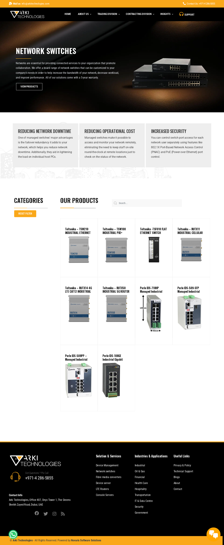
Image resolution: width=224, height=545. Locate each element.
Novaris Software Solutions (86, 540)
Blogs (177, 477)
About (177, 483)
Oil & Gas (140, 471)
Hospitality (141, 489)
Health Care (141, 483)
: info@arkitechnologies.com (29, 3)
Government (141, 512)
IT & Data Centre (144, 501)
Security (139, 506)
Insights (165, 14)
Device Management (107, 465)
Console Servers (105, 495)
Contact (178, 489)
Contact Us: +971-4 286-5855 (199, 3)
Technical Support (183, 471)
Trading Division (107, 14)
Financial (140, 477)
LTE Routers (102, 489)
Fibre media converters (108, 477)
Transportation (143, 495)
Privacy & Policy (182, 465)
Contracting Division (139, 14)
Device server (103, 483)
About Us (83, 14)
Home (68, 14)
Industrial (140, 465)
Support (186, 14)
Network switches (105, 471)
